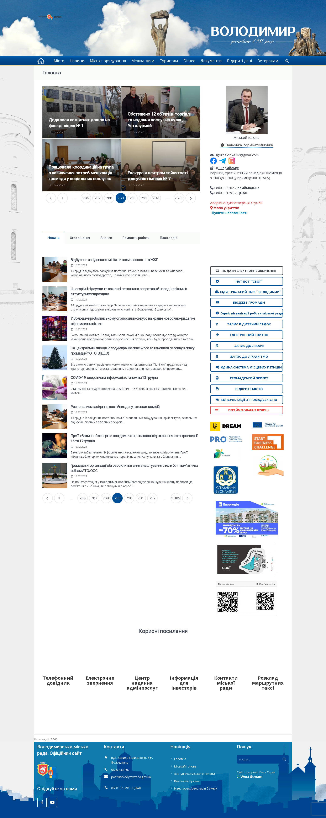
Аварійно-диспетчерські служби (236, 203)
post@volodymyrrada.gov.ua (131, 777)
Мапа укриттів (224, 208)
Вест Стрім (267, 772)
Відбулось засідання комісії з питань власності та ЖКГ (114, 259)
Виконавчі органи (187, 781)
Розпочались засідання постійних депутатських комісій (115, 406)
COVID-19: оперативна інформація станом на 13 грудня (114, 377)
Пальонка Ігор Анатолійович (247, 145)
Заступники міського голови (194, 774)
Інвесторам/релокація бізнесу (195, 788)
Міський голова (185, 766)
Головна (180, 759)
